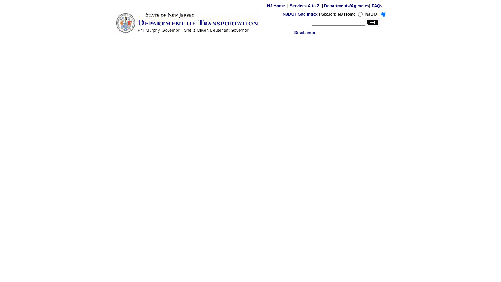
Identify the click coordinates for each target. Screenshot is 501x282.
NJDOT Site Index (300, 14)
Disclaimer (304, 32)
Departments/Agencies (346, 6)
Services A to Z (304, 6)
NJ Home (276, 6)
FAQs (377, 6)
